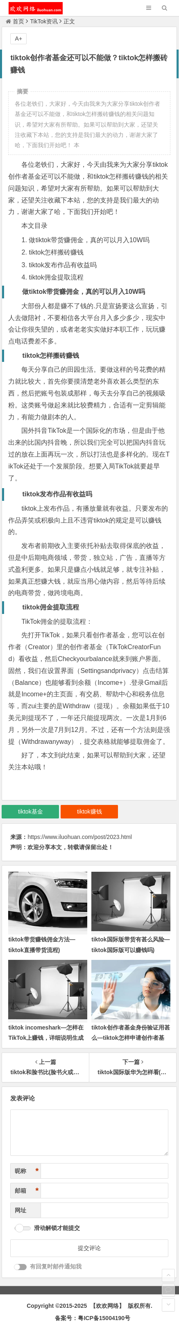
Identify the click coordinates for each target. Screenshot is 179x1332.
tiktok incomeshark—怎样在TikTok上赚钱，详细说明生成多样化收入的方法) (46, 1037)
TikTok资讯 (44, 21)
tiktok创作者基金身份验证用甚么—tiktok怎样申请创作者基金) (130, 1037)
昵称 (27, 1171)
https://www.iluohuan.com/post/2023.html (79, 837)
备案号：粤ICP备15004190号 (92, 1318)
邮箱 (27, 1190)
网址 (20, 1210)
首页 (15, 21)
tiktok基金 (30, 811)
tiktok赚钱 (89, 811)
